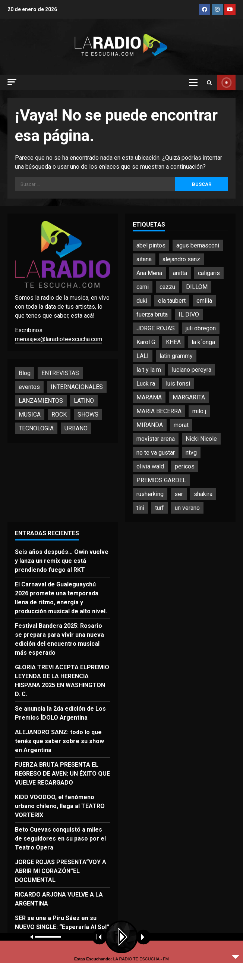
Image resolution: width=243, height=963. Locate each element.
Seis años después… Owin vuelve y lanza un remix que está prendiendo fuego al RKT (61, 560)
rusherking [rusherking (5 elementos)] (150, 494)
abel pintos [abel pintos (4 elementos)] (150, 245)
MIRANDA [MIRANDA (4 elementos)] (149, 424)
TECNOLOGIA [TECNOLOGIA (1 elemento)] (36, 428)
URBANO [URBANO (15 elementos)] (76, 428)
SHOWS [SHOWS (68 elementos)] (88, 414)
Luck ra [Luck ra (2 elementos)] (145, 383)
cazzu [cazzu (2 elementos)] (167, 286)
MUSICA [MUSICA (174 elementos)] (30, 414)
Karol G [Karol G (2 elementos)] (145, 342)
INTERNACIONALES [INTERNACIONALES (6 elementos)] (77, 386)
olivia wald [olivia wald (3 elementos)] (150, 466)
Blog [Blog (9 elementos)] (25, 373)
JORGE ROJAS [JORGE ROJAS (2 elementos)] (155, 328)
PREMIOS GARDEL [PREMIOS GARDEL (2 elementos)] (161, 480)
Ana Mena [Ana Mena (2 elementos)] (149, 273)
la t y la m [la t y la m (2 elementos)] (148, 369)
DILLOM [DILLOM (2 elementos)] (197, 286)
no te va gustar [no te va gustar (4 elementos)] (155, 452)
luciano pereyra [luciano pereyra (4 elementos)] (191, 369)
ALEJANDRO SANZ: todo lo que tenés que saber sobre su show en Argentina (59, 741)
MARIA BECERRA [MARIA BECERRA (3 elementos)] (159, 411)
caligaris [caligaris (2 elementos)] (209, 273)
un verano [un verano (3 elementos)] (187, 507)
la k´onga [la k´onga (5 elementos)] (203, 342)
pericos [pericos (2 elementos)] (185, 466)
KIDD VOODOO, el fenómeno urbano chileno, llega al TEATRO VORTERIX (60, 806)
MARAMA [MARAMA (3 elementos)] (149, 397)
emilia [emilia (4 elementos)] (204, 300)
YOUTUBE (226, 82)
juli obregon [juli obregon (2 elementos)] (201, 328)
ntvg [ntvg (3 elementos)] (191, 452)
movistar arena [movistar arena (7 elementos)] (155, 438)
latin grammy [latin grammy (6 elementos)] (176, 355)
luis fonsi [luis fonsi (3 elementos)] (178, 383)
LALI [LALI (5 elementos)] (142, 355)
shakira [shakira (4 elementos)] (203, 494)
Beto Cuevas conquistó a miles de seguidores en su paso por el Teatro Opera (60, 838)
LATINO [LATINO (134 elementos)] (84, 400)
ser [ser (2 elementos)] (178, 494)
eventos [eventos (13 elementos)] (29, 386)
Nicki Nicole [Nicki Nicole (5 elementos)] (201, 438)
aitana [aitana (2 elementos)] (144, 259)
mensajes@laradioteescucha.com (58, 339)
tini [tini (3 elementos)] (140, 507)
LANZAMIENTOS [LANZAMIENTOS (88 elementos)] (41, 400)
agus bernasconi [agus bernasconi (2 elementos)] (197, 245)
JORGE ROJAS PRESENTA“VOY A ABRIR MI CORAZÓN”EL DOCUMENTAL (60, 870)
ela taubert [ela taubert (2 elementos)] (172, 300)
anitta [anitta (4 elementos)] (180, 273)
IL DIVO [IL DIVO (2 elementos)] (189, 314)
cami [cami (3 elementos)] (142, 286)
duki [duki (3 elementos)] (141, 300)
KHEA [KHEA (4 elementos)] (173, 342)
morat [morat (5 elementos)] (181, 424)
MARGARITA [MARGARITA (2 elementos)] (189, 397)
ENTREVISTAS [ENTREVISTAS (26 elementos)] (60, 373)
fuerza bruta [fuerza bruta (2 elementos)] (152, 314)
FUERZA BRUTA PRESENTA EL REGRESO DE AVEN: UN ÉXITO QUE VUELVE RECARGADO (62, 773)
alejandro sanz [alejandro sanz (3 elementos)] (181, 259)
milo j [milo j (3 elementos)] (199, 411)
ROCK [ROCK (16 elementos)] (59, 414)
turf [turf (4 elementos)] (159, 507)
